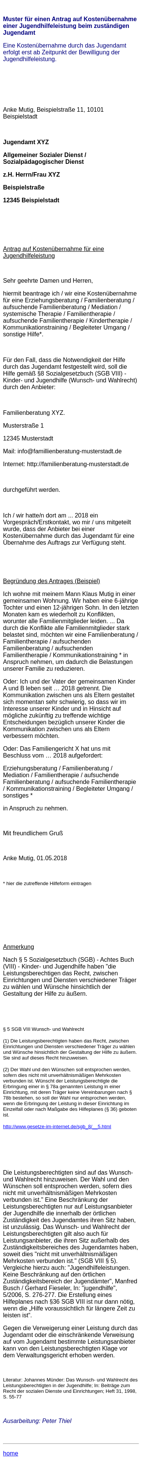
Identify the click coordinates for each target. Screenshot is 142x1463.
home (10, 1453)
